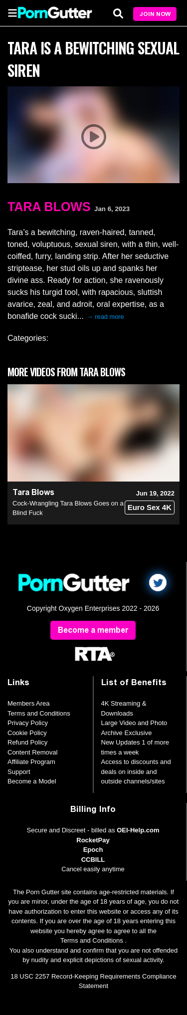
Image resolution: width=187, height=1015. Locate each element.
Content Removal (32, 752)
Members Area (28, 703)
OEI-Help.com (138, 830)
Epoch (93, 849)
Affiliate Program (31, 761)
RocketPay (92, 840)
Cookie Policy (27, 733)
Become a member (93, 630)
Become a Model (31, 781)
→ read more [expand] (105, 316)
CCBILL (93, 859)
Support (18, 771)
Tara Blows (49, 207)
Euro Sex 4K (150, 507)
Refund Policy (27, 742)
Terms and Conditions (38, 713)
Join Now (155, 13)
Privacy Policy (27, 723)
